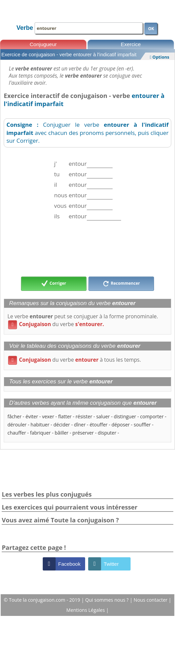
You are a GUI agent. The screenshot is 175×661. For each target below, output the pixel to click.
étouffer (99, 424)
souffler (142, 424)
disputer (107, 432)
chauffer (16, 432)
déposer (121, 424)
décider (61, 424)
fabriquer (40, 432)
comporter (151, 416)
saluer (103, 416)
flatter (65, 416)
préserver (83, 432)
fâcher (14, 416)
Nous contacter (151, 600)
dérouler (16, 424)
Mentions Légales (86, 610)
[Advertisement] (87, 248)
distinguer (125, 416)
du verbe (56, 324)
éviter (31, 416)
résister (84, 416)
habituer (40, 424)
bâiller (62, 432)
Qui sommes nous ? (107, 600)
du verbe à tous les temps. (74, 359)
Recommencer (121, 284)
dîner (79, 424)
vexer (48, 416)
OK (151, 29)
